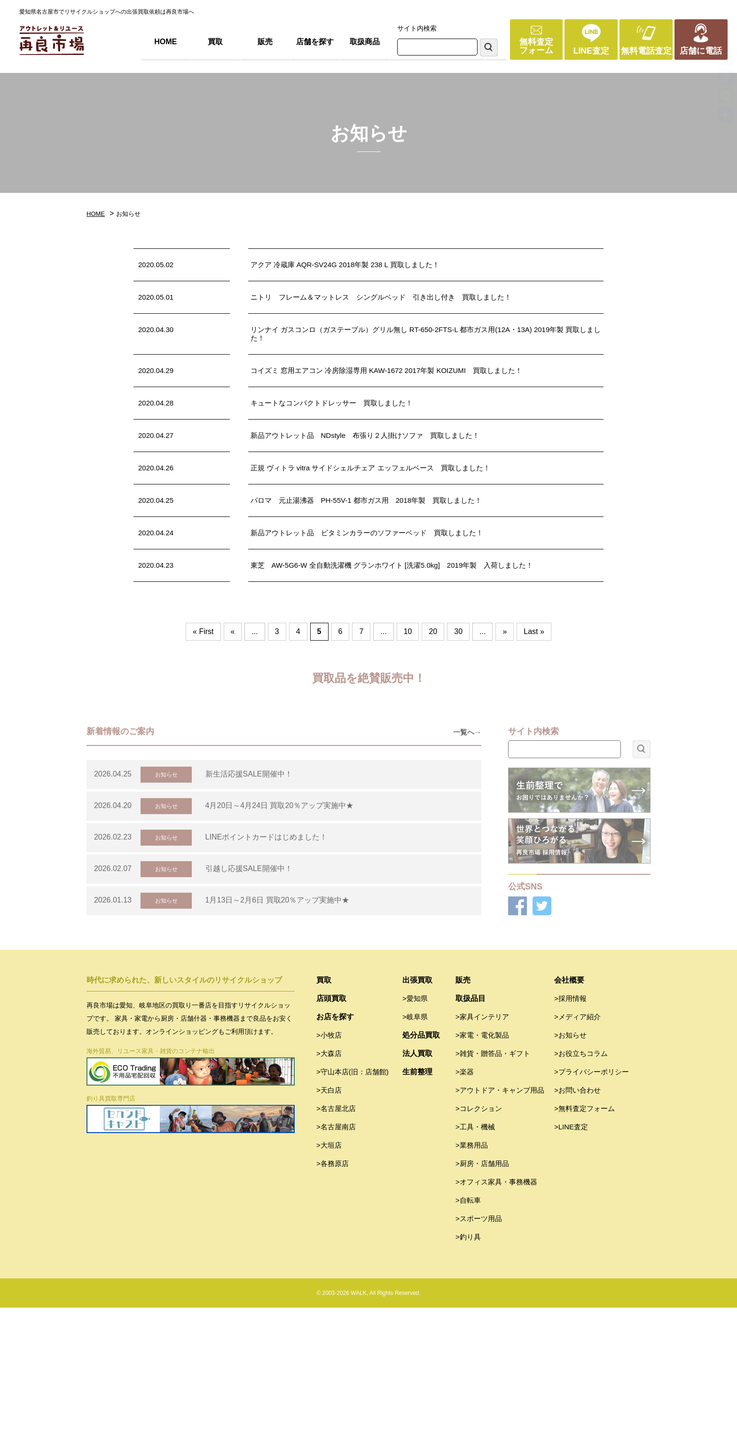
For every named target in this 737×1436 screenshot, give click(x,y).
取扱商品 (365, 42)
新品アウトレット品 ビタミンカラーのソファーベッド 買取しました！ (367, 533)
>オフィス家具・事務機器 (496, 1310)
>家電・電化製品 (482, 1163)
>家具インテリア (482, 1145)
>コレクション (478, 1236)
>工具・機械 (475, 1255)
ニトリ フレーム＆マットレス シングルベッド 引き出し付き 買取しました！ (381, 297)
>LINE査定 (571, 1255)
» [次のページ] (504, 631)
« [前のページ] (233, 631)
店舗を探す (315, 42)
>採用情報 (570, 1126)
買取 (215, 42)
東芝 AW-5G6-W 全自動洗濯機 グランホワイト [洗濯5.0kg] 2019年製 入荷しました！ (392, 565)
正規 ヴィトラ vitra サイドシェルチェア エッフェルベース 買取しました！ (370, 468)
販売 (265, 42)
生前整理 (417, 1200)
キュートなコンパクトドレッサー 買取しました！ (332, 403)
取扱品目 (470, 1127)
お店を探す (335, 1145)
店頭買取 (331, 1127)
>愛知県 (415, 1126)
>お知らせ (570, 1163)
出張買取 (417, 1108)
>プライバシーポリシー (591, 1200)
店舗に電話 (701, 51)
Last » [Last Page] (534, 631)
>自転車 (468, 1328)
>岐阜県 (415, 1145)
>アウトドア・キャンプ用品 (499, 1218)
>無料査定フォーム (584, 1236)
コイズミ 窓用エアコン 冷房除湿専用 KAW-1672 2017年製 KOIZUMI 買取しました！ (386, 370)
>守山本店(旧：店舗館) (352, 1200)
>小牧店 (329, 1163)
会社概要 (569, 1108)
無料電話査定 (646, 51)
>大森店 (329, 1181)
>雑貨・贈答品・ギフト (492, 1181)
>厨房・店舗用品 (482, 1291)
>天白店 (329, 1218)
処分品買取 (421, 1163)
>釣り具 (468, 1365)
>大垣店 (329, 1273)
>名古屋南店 (336, 1255)
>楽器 (464, 1200)
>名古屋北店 (336, 1236)
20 (433, 631)
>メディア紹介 (577, 1145)
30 (458, 631)
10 (408, 631)
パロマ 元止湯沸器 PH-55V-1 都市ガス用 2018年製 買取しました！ (366, 500)
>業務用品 (471, 1273)
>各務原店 (332, 1291)
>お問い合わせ (577, 1218)
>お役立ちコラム (581, 1181)
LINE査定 (591, 51)
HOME (165, 42)
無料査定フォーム (536, 46)
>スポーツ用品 (478, 1346)
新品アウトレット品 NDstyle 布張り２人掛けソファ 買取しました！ (365, 435)
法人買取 (417, 1182)
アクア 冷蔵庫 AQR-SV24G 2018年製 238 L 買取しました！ (345, 265)
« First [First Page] (203, 631)
